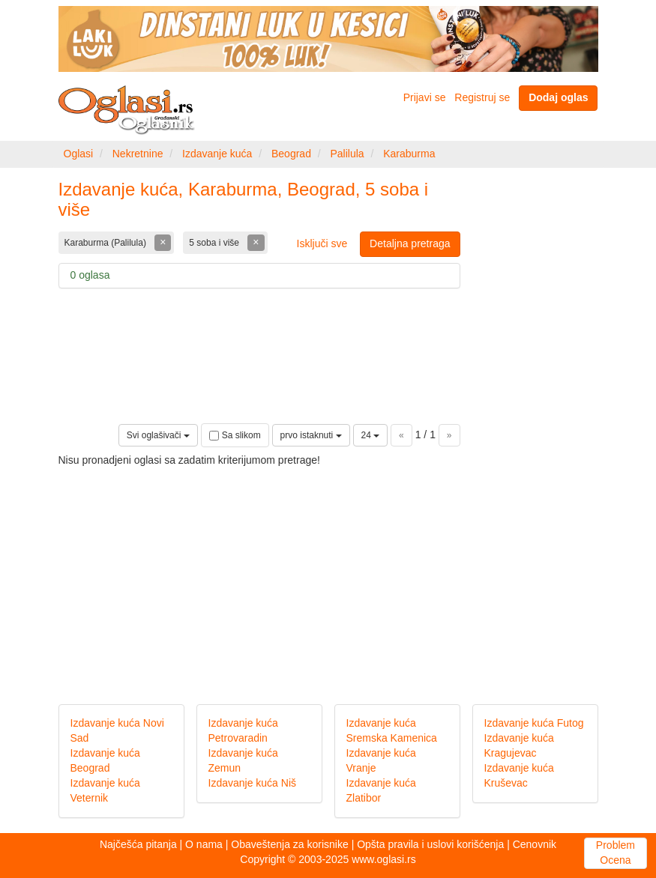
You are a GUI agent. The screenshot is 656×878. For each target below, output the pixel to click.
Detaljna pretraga (410, 243)
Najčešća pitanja (138, 844)
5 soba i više (215, 242)
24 (370, 435)
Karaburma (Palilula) (106, 242)
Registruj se (482, 97)
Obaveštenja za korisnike (289, 844)
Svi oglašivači (158, 435)
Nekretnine (137, 154)
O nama (204, 844)
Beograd (291, 154)
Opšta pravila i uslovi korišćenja (430, 844)
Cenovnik (534, 844)
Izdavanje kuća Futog (534, 723)
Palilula (347, 154)
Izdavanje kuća (217, 154)
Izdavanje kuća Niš (252, 783)
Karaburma (409, 154)
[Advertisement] (328, 573)
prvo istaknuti (311, 435)
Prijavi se (424, 97)
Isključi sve (322, 243)
